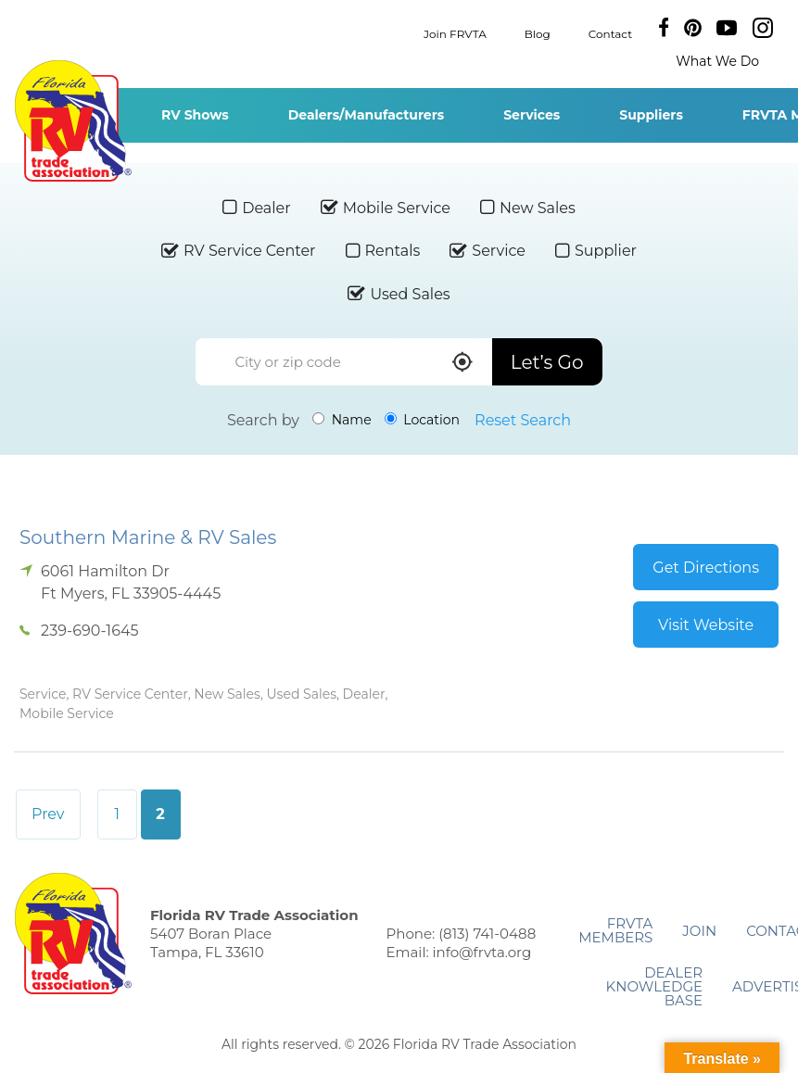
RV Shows (195, 115)
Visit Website (706, 625)
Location (422, 419)
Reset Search (523, 420)
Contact (610, 33)
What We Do (717, 61)
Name (342, 419)
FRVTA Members (615, 930)
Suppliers (651, 115)
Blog (538, 33)
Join (699, 931)
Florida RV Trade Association (73, 121)
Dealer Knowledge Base (654, 986)
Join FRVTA (455, 33)
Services (531, 115)
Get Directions (705, 567)
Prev (48, 814)
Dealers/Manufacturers (366, 115)
